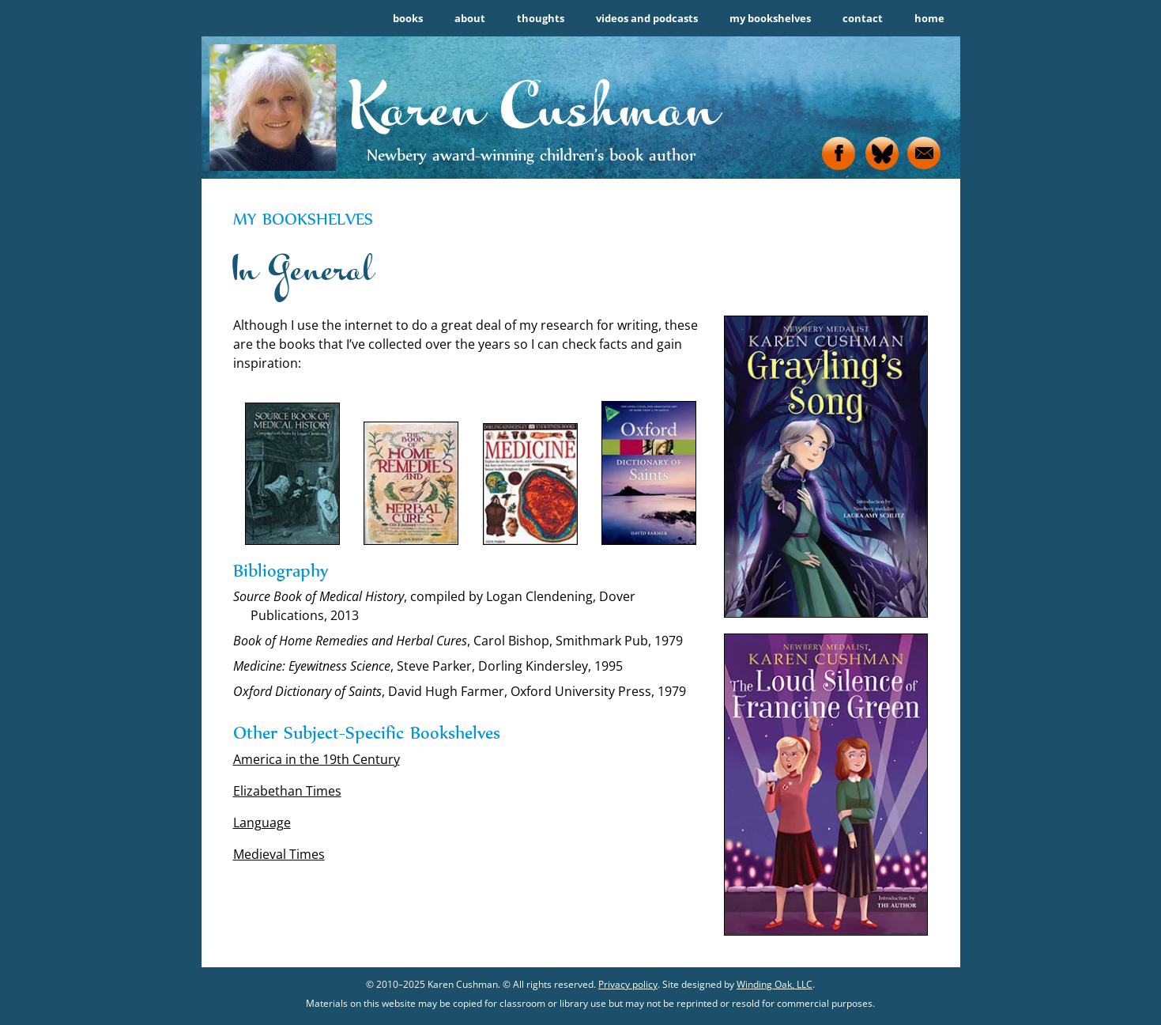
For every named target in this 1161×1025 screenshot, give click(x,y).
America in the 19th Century (316, 759)
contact (862, 18)
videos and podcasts (647, 18)
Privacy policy (628, 984)
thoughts (540, 18)
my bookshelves (770, 18)
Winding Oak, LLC (774, 984)
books (408, 18)
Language (262, 822)
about (469, 18)
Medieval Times (279, 854)
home (929, 18)
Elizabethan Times (287, 791)
